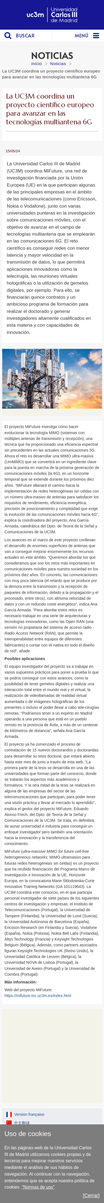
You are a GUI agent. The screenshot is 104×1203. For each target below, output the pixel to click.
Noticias (58, 63)
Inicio (36, 63)
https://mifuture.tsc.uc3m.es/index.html (37, 995)
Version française (29, 1114)
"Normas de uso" (38, 1187)
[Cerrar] (91, 1195)
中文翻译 (22, 1123)
